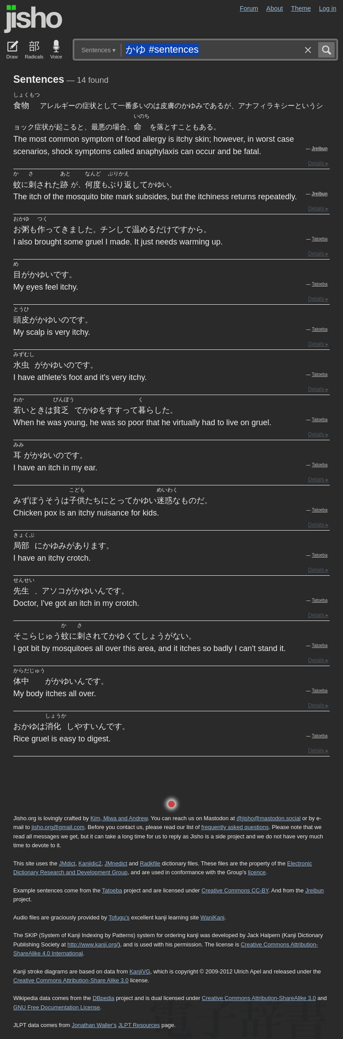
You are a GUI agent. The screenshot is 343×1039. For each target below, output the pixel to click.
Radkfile (150, 863)
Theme (301, 8)
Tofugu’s (118, 917)
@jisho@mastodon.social (268, 818)
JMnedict (115, 863)
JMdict (67, 863)
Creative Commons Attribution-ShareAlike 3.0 (259, 998)
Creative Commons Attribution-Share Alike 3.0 (70, 980)
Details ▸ (318, 163)
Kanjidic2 (89, 863)
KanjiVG (139, 971)
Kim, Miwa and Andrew (118, 818)
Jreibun (320, 148)
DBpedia (103, 998)
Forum (249, 8)
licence (257, 872)
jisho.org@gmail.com (58, 827)
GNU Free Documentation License (56, 1007)
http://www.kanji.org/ (92, 944)
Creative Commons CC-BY (234, 890)
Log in (327, 8)
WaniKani (212, 917)
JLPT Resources (139, 1025)
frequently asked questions (235, 827)
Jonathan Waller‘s (94, 1025)
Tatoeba (320, 238)
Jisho (33, 19)
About (274, 8)
